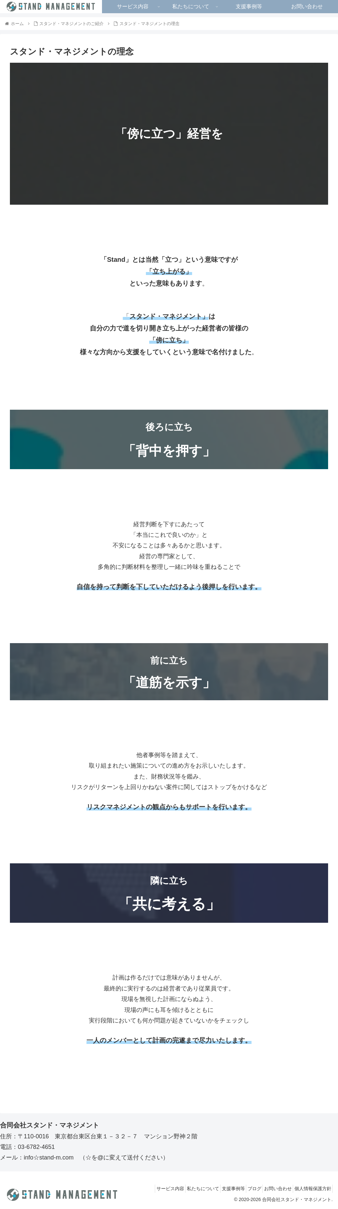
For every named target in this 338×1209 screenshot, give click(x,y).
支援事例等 (218, 1188)
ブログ (244, 1188)
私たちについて (183, 1188)
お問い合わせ (271, 1188)
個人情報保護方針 (310, 1188)
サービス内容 (146, 1188)
